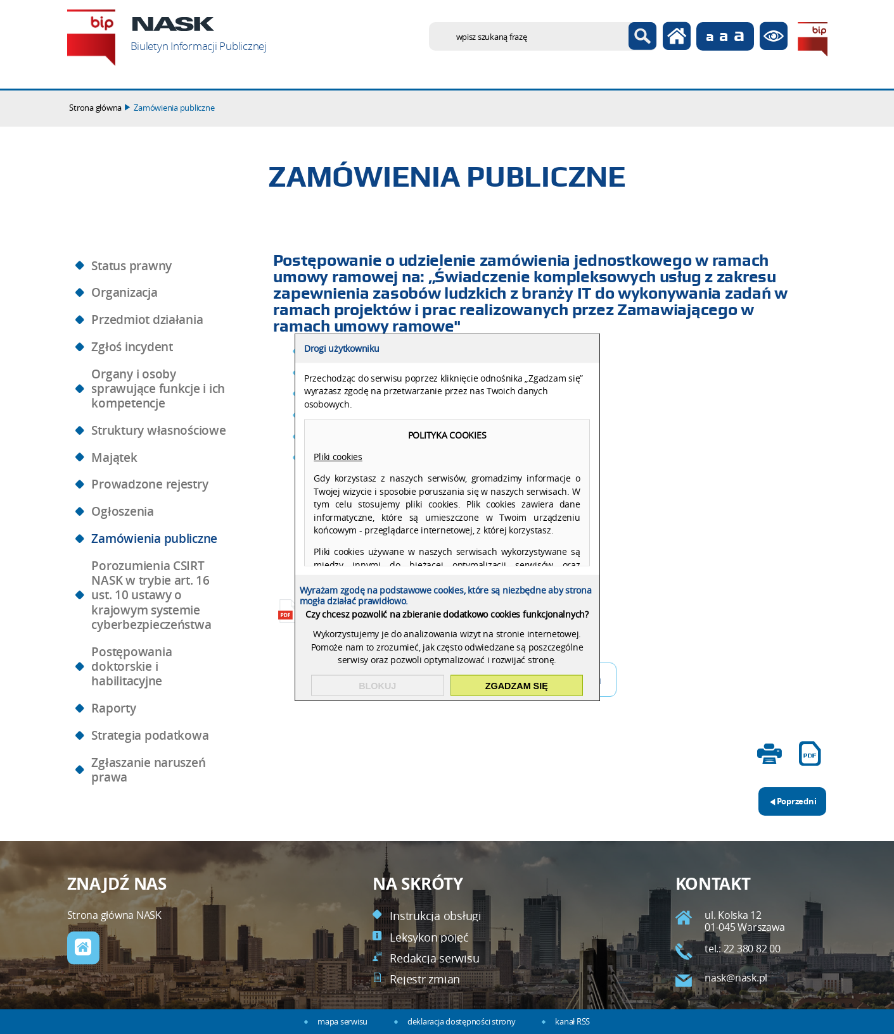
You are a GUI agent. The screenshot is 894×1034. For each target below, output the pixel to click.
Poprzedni (787, 797)
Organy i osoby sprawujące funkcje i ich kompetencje (158, 389)
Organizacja (124, 292)
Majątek (114, 457)
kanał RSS (572, 1022)
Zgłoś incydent (131, 347)
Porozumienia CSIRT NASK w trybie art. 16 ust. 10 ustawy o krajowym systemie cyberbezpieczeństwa (151, 595)
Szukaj (643, 36)
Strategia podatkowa (149, 735)
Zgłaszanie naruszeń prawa (148, 769)
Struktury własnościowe (158, 430)
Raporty (113, 708)
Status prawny (131, 266)
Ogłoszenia (122, 511)
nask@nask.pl (736, 978)
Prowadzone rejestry (149, 484)
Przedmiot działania (147, 319)
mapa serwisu (342, 1022)
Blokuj (377, 685)
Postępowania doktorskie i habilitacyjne (131, 667)
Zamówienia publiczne (174, 108)
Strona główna (95, 108)
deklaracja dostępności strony (461, 1022)
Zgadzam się (516, 685)
